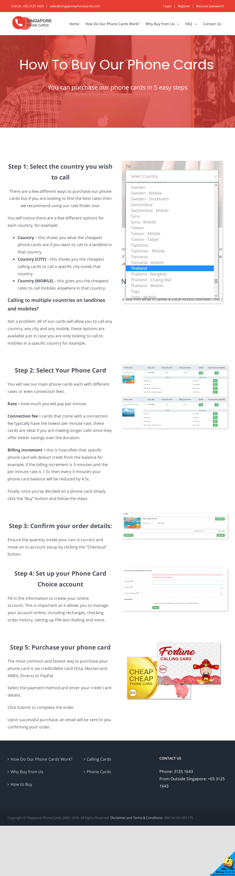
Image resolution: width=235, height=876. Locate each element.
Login (167, 6)
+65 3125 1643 (33, 6)
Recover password (210, 6)
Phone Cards (99, 771)
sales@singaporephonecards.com (75, 6)
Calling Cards (99, 759)
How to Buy (21, 784)
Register (184, 6)
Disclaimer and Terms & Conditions (136, 817)
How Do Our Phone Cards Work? (41, 759)
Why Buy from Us (27, 771)
